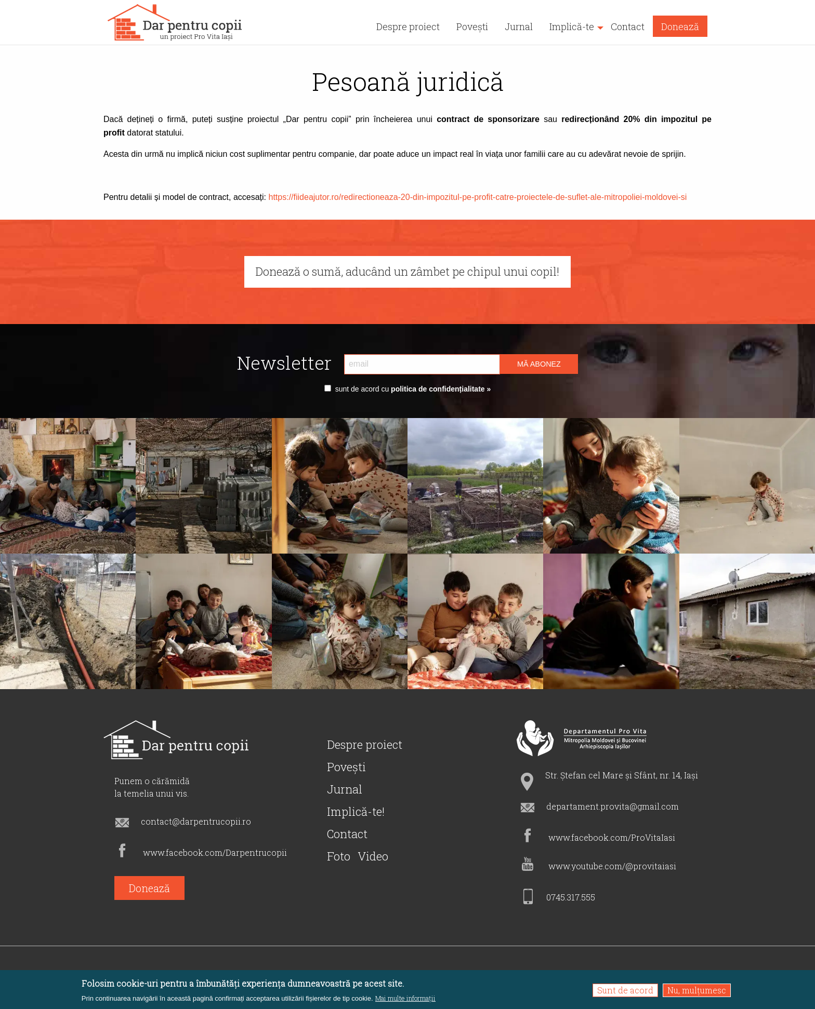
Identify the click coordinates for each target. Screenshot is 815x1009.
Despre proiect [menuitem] (408, 26)
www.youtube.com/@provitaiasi (612, 865)
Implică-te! (356, 811)
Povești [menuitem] (472, 26)
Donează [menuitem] (680, 26)
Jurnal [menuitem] (519, 26)
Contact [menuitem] (628, 26)
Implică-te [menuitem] (571, 26)
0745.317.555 (570, 897)
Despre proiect (364, 744)
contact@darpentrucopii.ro (196, 821)
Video (373, 856)
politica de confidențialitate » (440, 389)
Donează (149, 888)
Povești (346, 766)
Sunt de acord (625, 990)
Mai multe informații (405, 998)
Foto (338, 856)
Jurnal (344, 789)
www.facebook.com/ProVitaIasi (611, 837)
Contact (347, 833)
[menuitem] (175, 22)
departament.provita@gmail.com (612, 806)
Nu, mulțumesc (696, 990)
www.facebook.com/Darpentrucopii (215, 852)
